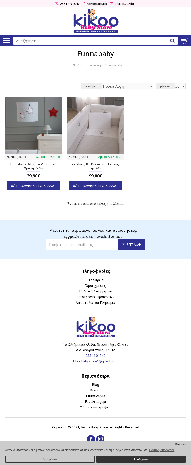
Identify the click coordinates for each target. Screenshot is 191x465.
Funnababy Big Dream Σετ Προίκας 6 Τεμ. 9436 (95, 166)
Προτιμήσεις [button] (49, 459)
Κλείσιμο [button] (180, 444)
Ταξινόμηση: (91, 86)
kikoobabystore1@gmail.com (95, 361)
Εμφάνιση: (165, 86)
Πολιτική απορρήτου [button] (161, 450)
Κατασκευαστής (91, 65)
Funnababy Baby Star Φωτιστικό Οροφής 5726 (33, 166)
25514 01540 (95, 355)
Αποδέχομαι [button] (141, 459)
